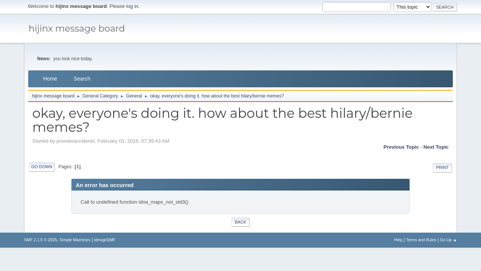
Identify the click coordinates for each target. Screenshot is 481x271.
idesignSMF (104, 240)
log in (132, 6)
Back (240, 222)
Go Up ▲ (448, 240)
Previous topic (401, 147)
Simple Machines (74, 240)
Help (398, 240)
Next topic (436, 147)
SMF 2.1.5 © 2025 (40, 240)
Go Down (41, 166)
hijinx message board (77, 28)
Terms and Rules (421, 240)
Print (442, 167)
